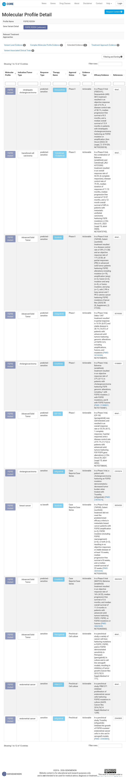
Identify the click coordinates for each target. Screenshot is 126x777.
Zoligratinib (59, 314)
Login (120, 3)
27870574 (118, 471)
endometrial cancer (27, 685)
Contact (99, 3)
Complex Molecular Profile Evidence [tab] (46, 45)
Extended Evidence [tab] (77, 45)
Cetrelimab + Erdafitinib (60, 154)
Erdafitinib (59, 364)
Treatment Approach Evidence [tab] (105, 45)
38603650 (118, 579)
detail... (117, 90)
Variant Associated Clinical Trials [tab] (19, 50)
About (76, 3)
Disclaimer (87, 3)
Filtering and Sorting (112, 57)
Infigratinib (59, 472)
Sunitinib (58, 237)
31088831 (118, 363)
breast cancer (25, 506)
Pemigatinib (59, 635)
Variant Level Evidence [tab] (15, 45)
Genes (53, 3)
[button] (37, 73)
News (44, 3)
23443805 (118, 718)
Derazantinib (60, 90)
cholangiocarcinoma (28, 364)
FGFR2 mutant (10, 91)
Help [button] (109, 3)
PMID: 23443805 (102, 739)
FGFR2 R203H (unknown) (35, 27)
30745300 (118, 314)
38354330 (118, 505)
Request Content (114, 12)
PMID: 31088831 (102, 405)
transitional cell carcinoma (28, 154)
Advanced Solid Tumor (28, 238)
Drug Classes (65, 3)
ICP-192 (58, 414)
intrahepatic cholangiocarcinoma (28, 91)
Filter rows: (93, 64)
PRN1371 (58, 685)
